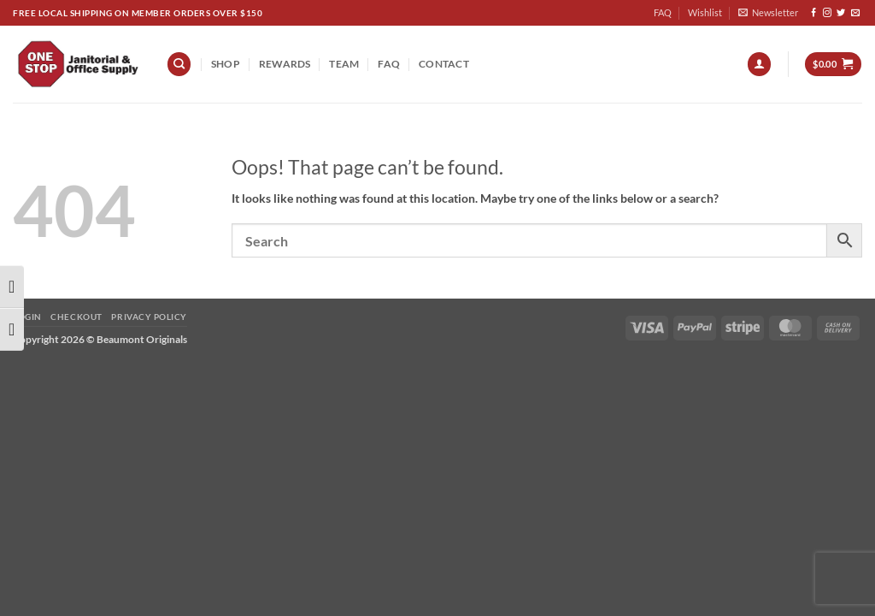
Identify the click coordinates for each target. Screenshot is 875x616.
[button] (768, 13)
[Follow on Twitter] (841, 13)
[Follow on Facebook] (813, 13)
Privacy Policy (148, 316)
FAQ (663, 12)
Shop (225, 63)
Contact (444, 63)
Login (27, 316)
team (344, 63)
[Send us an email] (855, 13)
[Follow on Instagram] (827, 13)
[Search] (179, 64)
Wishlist (705, 12)
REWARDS (285, 63)
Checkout (76, 316)
